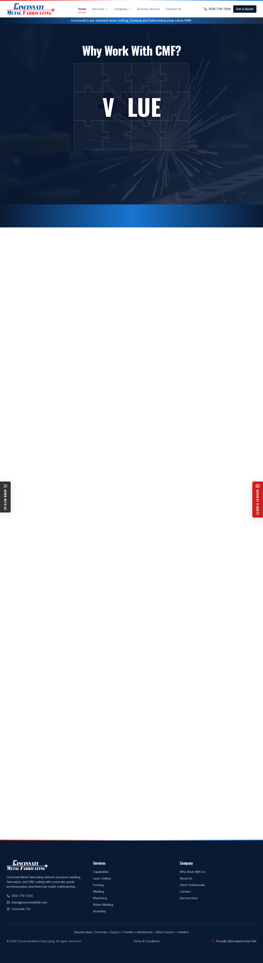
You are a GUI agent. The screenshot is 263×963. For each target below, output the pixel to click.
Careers (185, 891)
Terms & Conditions (146, 941)
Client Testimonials (192, 885)
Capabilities (101, 872)
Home (82, 10)
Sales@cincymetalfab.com (27, 902)
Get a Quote (245, 9)
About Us (186, 878)
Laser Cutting (102, 878)
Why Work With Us (192, 872)
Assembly (99, 911)
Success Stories (148, 9)
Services (100, 9)
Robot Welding (103, 904)
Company (122, 9)
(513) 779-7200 (217, 9)
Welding (98, 891)
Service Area (188, 898)
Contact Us (173, 9)
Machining (100, 898)
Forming (98, 885)
